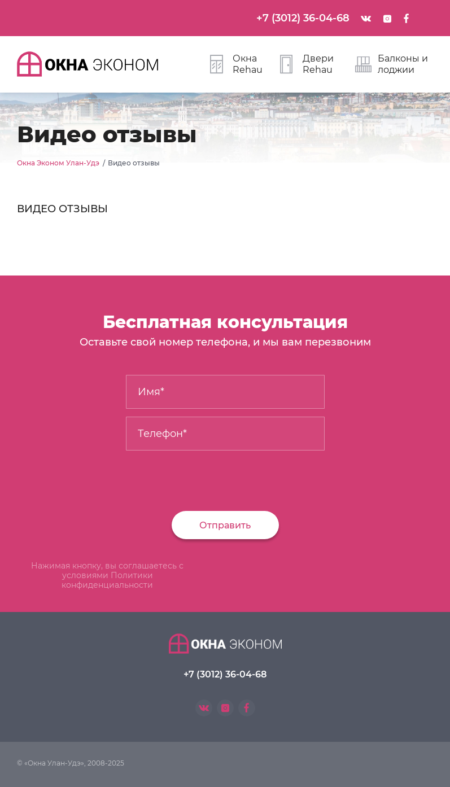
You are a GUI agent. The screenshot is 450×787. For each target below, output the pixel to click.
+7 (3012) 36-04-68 (302, 18)
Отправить (225, 525)
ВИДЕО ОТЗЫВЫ (62, 209)
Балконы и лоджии (391, 64)
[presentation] (94, 476)
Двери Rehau (307, 64)
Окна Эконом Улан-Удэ (58, 163)
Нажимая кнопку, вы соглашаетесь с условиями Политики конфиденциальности (107, 575)
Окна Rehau (236, 64)
